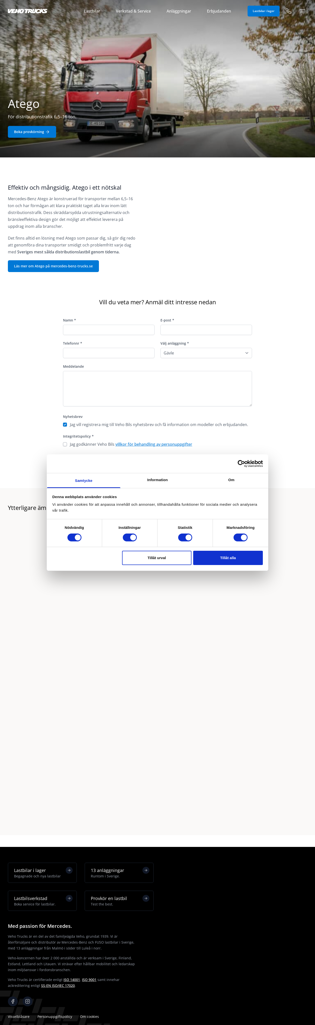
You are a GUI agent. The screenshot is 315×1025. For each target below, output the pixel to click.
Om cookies (89, 1016)
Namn (69, 320)
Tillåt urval (156, 558)
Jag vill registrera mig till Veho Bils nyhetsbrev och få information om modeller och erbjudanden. (159, 424)
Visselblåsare (19, 1016)
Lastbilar (92, 11)
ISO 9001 (89, 979)
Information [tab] (157, 480)
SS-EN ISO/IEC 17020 (58, 985)
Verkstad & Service (133, 11)
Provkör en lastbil (120, 901)
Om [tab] (231, 480)
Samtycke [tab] (84, 480)
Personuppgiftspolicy (54, 1016)
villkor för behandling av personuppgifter (153, 444)
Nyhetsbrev (72, 416)
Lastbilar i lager (263, 11)
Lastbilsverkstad (43, 901)
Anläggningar (179, 11)
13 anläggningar (120, 873)
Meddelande (73, 366)
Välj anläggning (174, 343)
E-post (167, 320)
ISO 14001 (71, 979)
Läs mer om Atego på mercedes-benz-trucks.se (53, 266)
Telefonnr (72, 343)
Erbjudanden (219, 11)
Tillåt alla (228, 558)
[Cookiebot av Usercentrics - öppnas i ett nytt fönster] (241, 463)
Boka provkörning (32, 131)
